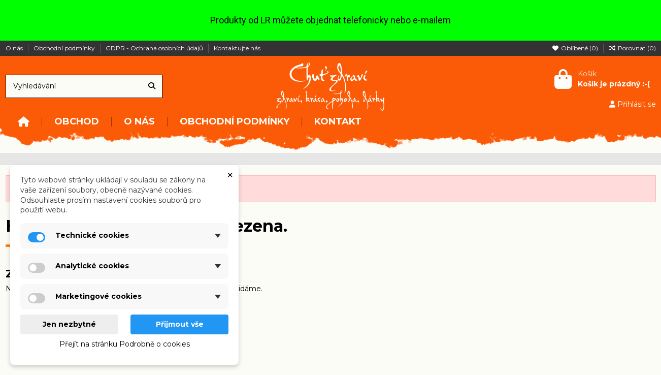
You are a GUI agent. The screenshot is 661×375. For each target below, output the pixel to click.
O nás (15, 48)
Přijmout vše (180, 324)
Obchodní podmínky (65, 48)
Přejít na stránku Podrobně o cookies (124, 344)
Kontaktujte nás (237, 48)
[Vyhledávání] (151, 86)
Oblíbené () (576, 48)
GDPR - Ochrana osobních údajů (155, 48)
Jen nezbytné (69, 324)
